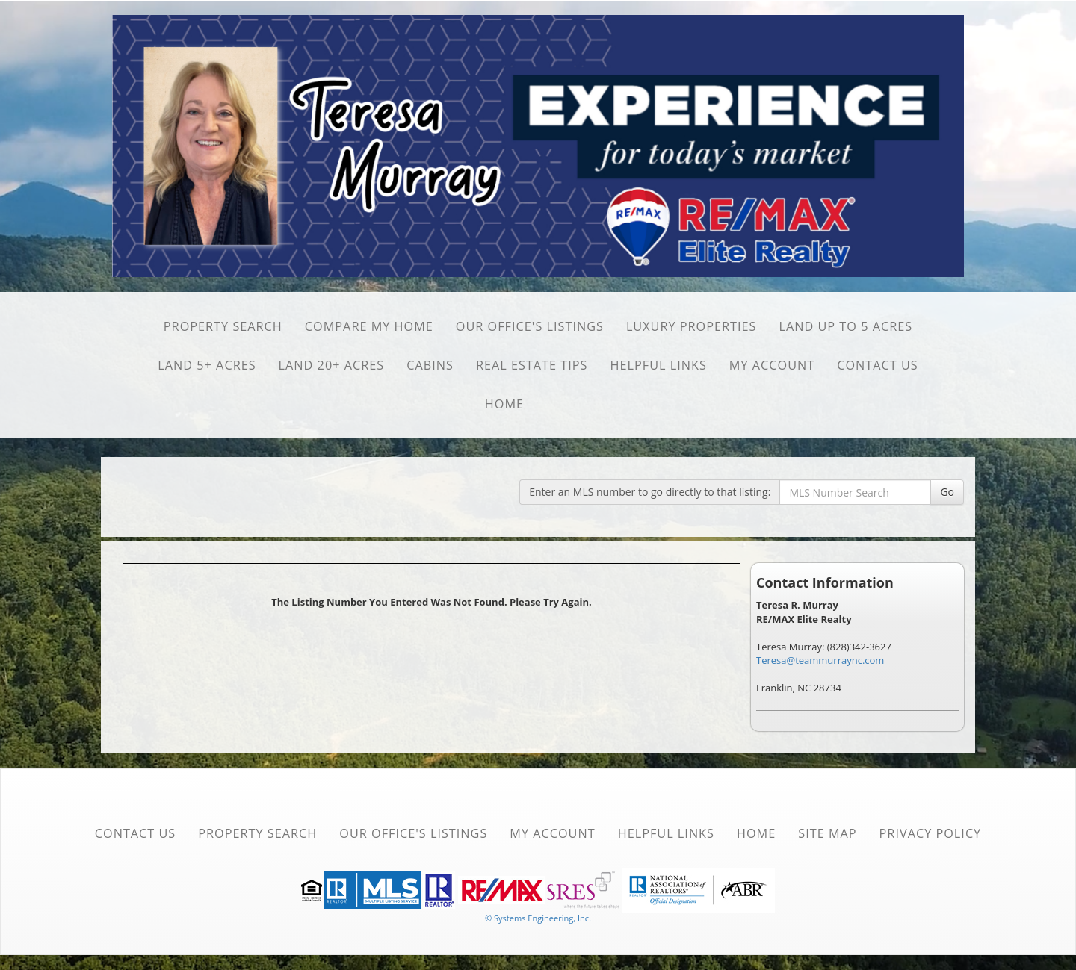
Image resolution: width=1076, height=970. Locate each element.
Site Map (827, 833)
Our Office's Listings (530, 326)
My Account (771, 365)
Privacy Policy (930, 833)
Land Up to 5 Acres (846, 326)
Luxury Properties (691, 326)
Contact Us (877, 365)
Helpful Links (658, 365)
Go (947, 492)
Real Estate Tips (532, 365)
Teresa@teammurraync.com (820, 660)
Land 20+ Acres (332, 365)
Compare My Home (369, 326)
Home (504, 404)
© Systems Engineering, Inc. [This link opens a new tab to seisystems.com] (538, 918)
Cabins (430, 365)
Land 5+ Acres (207, 365)
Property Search (223, 326)
